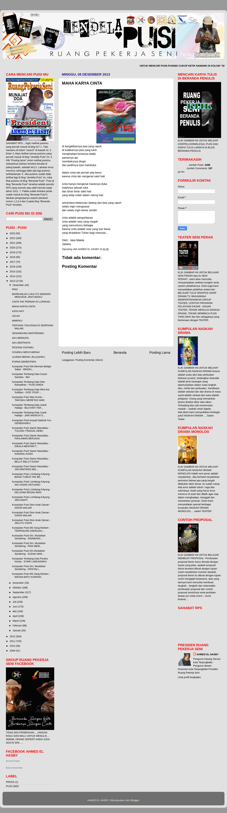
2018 (13, 257)
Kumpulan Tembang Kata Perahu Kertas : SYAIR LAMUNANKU (30, 560)
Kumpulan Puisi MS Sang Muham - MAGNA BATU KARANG (31, 575)
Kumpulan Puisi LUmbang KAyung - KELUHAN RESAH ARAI (31, 491)
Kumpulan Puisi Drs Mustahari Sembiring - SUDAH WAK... (28, 552)
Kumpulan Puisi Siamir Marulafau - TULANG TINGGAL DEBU (31, 429)
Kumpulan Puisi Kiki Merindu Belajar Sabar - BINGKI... (31, 368)
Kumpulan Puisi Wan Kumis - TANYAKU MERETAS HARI (28, 398)
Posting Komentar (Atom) (89, 360)
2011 (13, 641)
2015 (13, 271)
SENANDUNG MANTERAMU (28, 333)
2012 (13, 636)
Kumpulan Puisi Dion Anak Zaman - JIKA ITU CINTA (31, 521)
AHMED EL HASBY (208, 654)
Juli (15, 601)
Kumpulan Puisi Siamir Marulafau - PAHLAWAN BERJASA (31, 437)
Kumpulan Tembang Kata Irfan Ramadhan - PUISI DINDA (28, 383)
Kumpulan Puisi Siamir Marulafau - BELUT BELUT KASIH (31, 460)
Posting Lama (159, 352)
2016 (13, 266)
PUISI (9, 786)
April (15, 616)
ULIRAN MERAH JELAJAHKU (28, 357)
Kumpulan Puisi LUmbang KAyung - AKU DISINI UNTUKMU (31, 483)
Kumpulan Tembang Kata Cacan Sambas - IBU (29, 375)
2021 (13, 243)
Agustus (17, 597)
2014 (13, 276)
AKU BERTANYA (21, 342)
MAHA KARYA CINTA (23, 306)
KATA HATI (18, 311)
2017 (13, 261)
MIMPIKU (17, 320)
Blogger (135, 800)
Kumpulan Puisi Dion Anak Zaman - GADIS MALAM (31, 514)
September (19, 592)
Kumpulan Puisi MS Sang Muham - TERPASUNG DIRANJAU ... (31, 529)
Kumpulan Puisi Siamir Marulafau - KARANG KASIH (31, 452)
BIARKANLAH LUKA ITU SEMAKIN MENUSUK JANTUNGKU (31, 295)
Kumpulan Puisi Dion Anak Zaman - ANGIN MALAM (31, 506)
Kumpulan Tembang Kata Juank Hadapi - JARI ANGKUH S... (29, 414)
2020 (13, 247)
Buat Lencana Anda (14, 768)
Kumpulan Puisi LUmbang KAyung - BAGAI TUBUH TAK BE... (31, 475)
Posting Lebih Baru (76, 352)
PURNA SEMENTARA (24, 361)
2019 (13, 252)
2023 (13, 233)
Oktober (17, 587)
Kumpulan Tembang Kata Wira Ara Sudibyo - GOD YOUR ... (30, 391)
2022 (13, 238)
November (19, 582)
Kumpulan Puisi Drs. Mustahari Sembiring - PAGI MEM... (29, 544)
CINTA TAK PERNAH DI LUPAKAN (31, 301)
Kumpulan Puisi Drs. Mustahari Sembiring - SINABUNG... (29, 537)
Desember (19, 285)
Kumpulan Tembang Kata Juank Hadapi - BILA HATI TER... (29, 406)
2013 (13, 281)
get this (181, 172)
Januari (17, 630)
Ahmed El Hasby (13, 761)
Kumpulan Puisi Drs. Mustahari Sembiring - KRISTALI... (29, 567)
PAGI (15, 289)
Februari (18, 625)
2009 (13, 650)
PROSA (10, 782)
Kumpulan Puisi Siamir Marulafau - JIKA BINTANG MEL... (31, 468)
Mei (15, 611)
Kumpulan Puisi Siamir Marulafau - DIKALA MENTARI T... (31, 445)
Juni (15, 606)
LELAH (16, 316)
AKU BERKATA (20, 338)
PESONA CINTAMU (23, 347)
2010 (13, 646)
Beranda (120, 352)
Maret (16, 620)
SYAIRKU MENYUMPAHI (26, 352)
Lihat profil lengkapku (189, 677)
